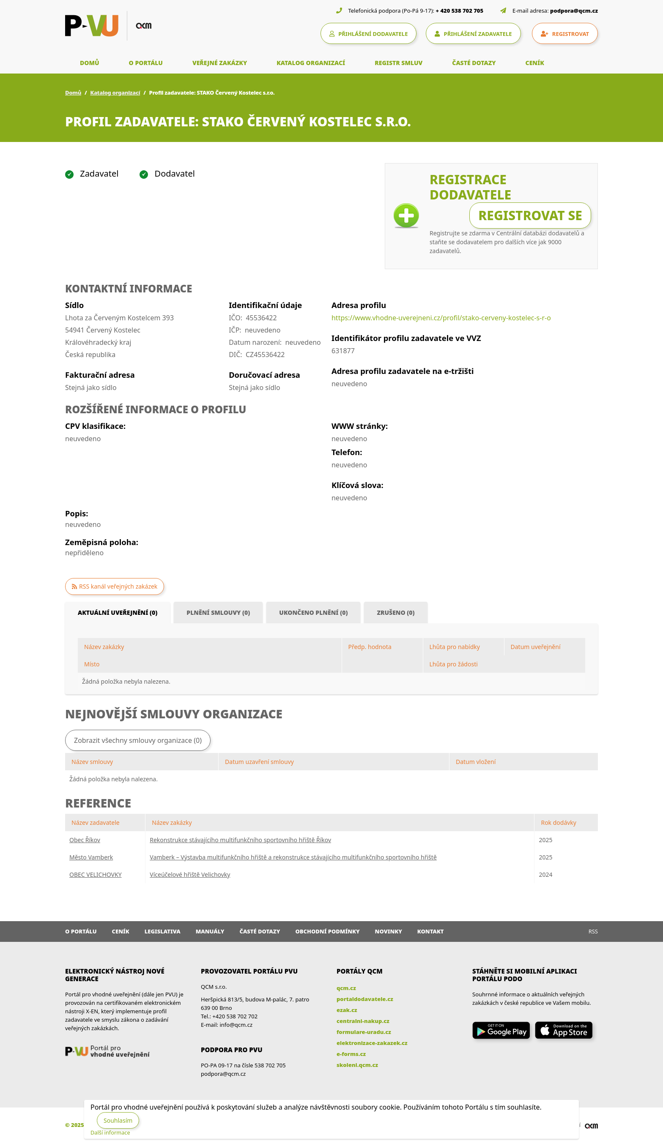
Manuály (210, 931)
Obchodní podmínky (327, 931)
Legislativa (163, 931)
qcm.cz (346, 988)
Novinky (388, 931)
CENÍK (535, 63)
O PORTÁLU (146, 63)
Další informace (110, 1132)
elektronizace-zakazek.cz (372, 1043)
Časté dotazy (259, 931)
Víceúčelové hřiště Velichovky (190, 874)
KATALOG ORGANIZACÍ (311, 63)
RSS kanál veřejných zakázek (118, 586)
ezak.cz (347, 1010)
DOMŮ (89, 63)
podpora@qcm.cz (574, 10)
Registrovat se (530, 215)
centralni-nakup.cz (363, 1021)
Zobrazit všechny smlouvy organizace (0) (138, 740)
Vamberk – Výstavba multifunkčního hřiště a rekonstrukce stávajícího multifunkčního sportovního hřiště (293, 857)
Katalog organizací (115, 92)
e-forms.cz (351, 1054)
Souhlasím (118, 1120)
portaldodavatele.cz (365, 999)
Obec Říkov (84, 840)
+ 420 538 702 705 (460, 10)
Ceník (120, 931)
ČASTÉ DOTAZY (474, 63)
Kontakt (430, 931)
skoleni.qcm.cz (357, 1065)
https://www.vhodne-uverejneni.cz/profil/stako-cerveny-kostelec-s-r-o (441, 317)
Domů (73, 92)
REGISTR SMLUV (398, 63)
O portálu (81, 931)
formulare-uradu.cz (364, 1032)
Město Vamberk (91, 857)
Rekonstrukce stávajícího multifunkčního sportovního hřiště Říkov (240, 840)
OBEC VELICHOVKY (95, 874)
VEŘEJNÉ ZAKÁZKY (219, 63)
